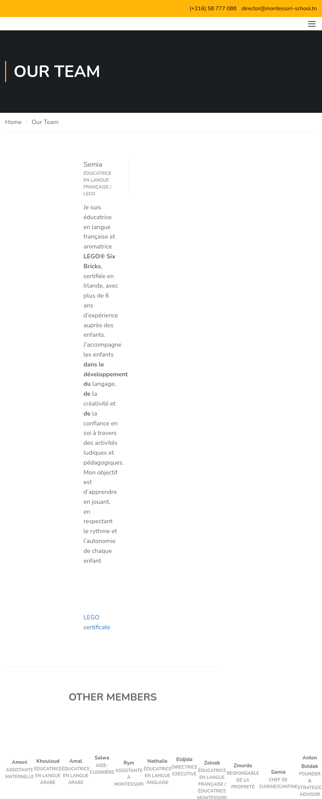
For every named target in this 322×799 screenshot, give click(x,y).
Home (13, 122)
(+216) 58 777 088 (212, 8)
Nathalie (158, 761)
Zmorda (243, 765)
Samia (278, 772)
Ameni (19, 762)
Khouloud (48, 761)
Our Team (45, 122)
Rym (128, 762)
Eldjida (184, 759)
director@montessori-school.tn (279, 8)
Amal (76, 761)
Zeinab (212, 762)
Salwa (102, 757)
